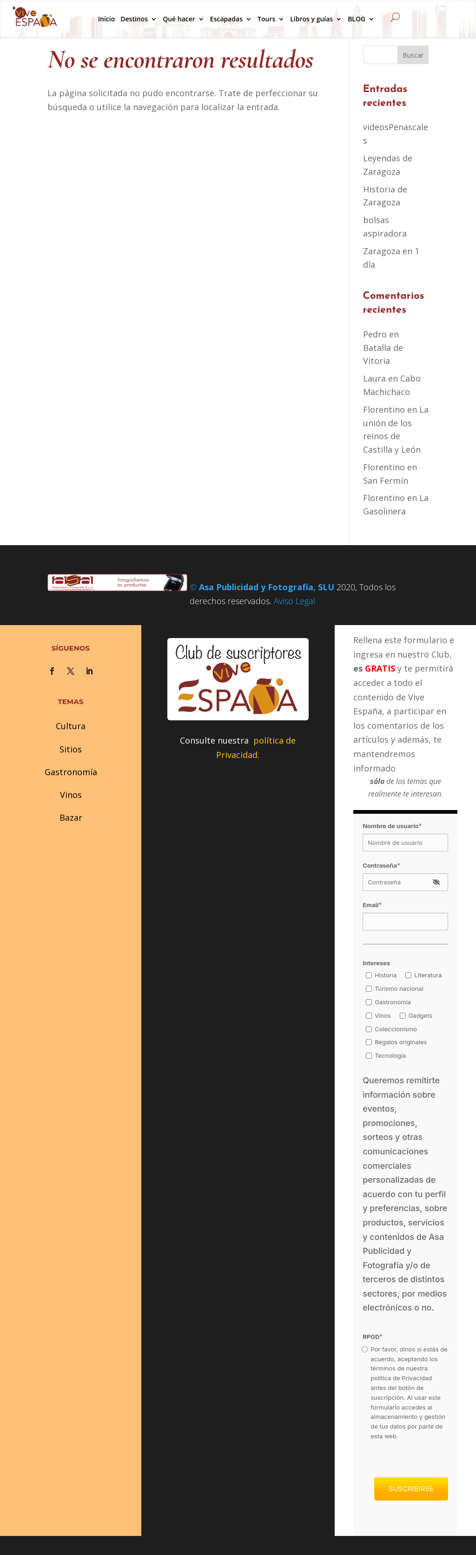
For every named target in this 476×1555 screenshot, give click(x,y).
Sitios (71, 749)
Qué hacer (179, 18)
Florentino (384, 409)
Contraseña (381, 865)
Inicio (106, 18)
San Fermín (385, 480)
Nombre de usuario (392, 826)
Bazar (71, 817)
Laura (374, 378)
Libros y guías (311, 18)
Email (372, 905)
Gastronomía (71, 772)
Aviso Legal (294, 600)
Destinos (134, 18)
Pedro (375, 334)
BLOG (356, 18)
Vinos (71, 794)
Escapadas (226, 18)
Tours (266, 18)
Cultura (71, 725)
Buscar (413, 55)
